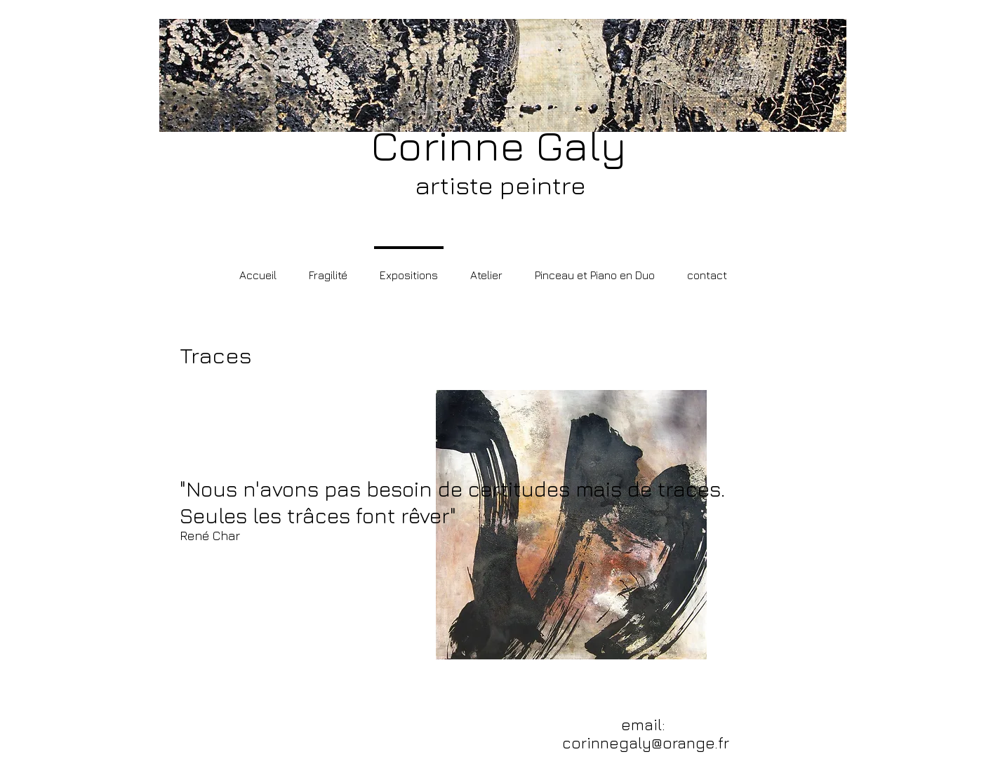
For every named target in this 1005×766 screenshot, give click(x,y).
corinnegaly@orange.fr (645, 743)
